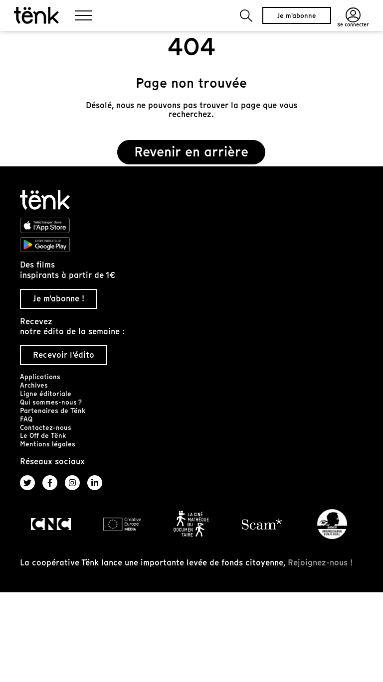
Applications (40, 377)
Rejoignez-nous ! (320, 562)
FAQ (26, 419)
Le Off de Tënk (43, 435)
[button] (246, 15)
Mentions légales (47, 444)
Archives (34, 385)
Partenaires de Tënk (52, 410)
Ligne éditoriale (45, 394)
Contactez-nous (45, 427)
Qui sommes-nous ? (51, 402)
